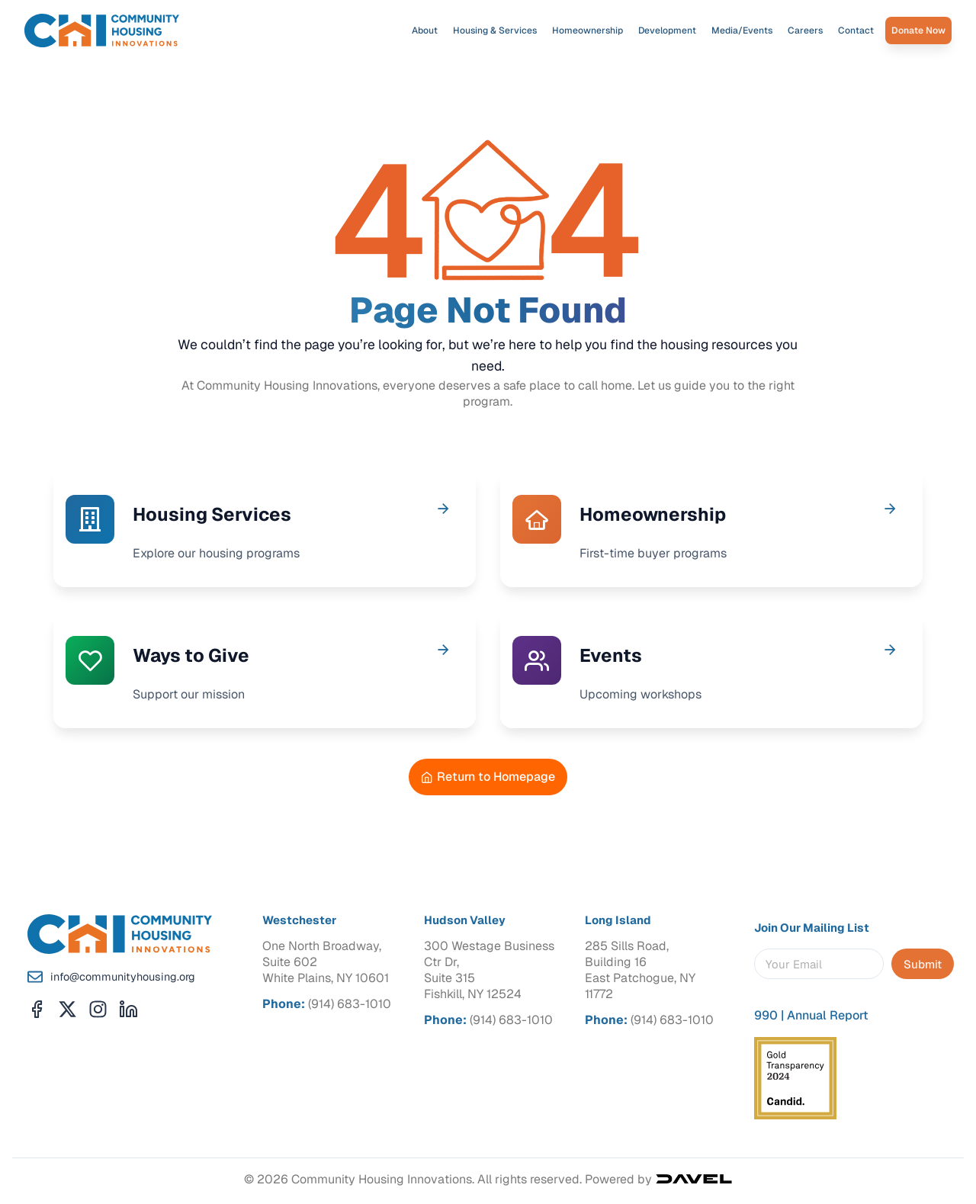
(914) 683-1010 (349, 1004)
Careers (805, 30)
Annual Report (827, 1015)
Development (667, 30)
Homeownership (587, 30)
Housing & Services (495, 30)
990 (766, 1015)
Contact (856, 30)
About (425, 30)
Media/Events (741, 30)
